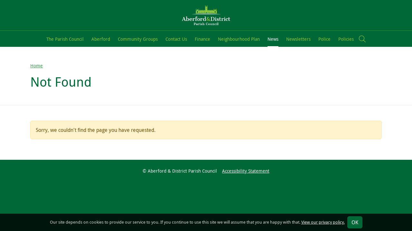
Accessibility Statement (245, 171)
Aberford (100, 39)
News (272, 39)
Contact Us (176, 39)
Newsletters (298, 39)
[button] (362, 39)
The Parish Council (65, 39)
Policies (346, 39)
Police (324, 39)
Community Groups (138, 39)
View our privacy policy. (323, 222)
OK (354, 222)
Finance (202, 39)
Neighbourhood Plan (239, 39)
